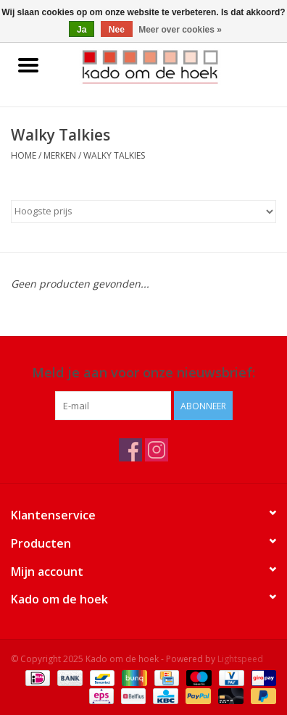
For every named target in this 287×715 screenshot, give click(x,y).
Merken (59, 155)
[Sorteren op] (143, 211)
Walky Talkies (114, 155)
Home (23, 155)
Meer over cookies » (180, 30)
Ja (81, 30)
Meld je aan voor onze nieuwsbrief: (143, 372)
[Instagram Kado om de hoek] (156, 449)
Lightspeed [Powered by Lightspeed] (240, 659)
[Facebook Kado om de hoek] (130, 449)
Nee (117, 30)
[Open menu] (28, 64)
